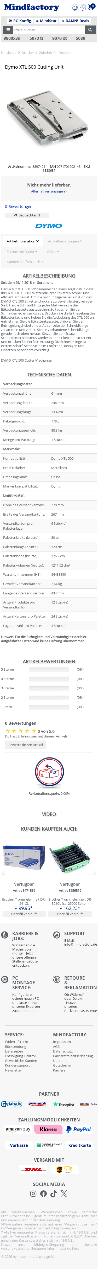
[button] (8, 30)
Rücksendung (15, 1046)
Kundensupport (17, 1065)
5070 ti (36, 38)
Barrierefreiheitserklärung (73, 1056)
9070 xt (59, 38)
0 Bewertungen (18, 206)
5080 (80, 38)
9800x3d (12, 38)
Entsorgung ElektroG (21, 1056)
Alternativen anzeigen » (49, 191)
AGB (56, 1046)
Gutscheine (62, 1065)
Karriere (59, 1070)
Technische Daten (20, 251)
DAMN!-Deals (75, 20)
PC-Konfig (20, 20)
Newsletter (13, 1070)
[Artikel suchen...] (47, 30)
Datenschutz (63, 1051)
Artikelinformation (21, 241)
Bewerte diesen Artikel (25, 744)
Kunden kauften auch (23, 261)
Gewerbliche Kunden (21, 1060)
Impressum (62, 1041)
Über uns (60, 1060)
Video (51, 251)
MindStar (45, 20)
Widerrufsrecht (16, 1041)
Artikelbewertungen (63, 241)
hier (75, 1248)
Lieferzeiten (14, 1051)
